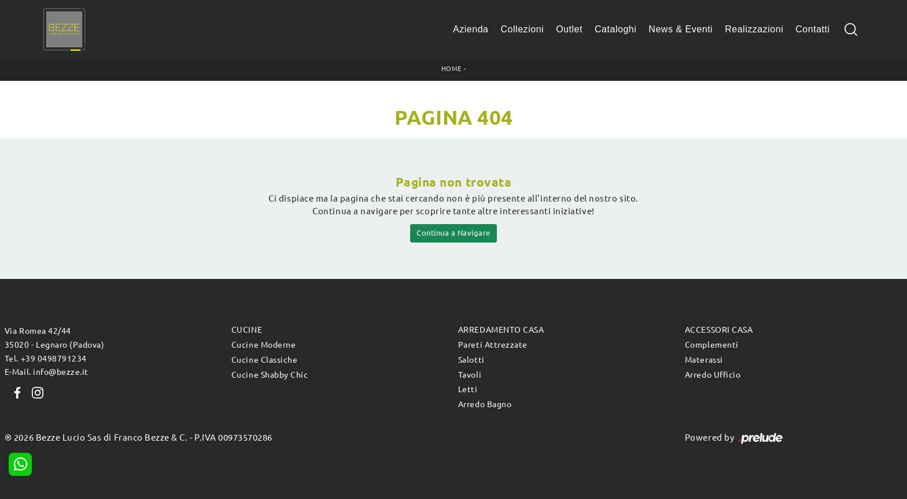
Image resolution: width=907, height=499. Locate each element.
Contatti (812, 29)
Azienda (471, 29)
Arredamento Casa (501, 329)
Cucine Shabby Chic (269, 374)
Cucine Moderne (263, 344)
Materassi (704, 359)
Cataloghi (615, 29)
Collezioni (522, 29)
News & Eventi (680, 29)
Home (451, 68)
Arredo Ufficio (712, 374)
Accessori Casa (719, 329)
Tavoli (469, 374)
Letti (468, 389)
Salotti (471, 359)
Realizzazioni (754, 29)
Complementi (712, 344)
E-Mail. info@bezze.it (47, 372)
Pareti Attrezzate (493, 344)
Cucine (246, 329)
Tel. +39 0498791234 (46, 358)
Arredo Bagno (484, 404)
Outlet (569, 29)
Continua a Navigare (453, 233)
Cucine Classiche (264, 359)
